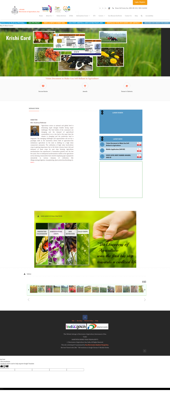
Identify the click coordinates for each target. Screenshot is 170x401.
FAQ (73, 321)
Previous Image (28, 300)
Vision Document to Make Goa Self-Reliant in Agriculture (72, 78)
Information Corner (83, 16)
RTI (94, 16)
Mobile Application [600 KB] (115, 149)
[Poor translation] (6, 366)
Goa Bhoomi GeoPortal (115, 16)
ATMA (71, 16)
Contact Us (128, 16)
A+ (106, 8)
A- (100, 8)
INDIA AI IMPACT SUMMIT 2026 (57, 23)
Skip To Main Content (6, 26)
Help (136, 16)
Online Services (61, 16)
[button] (12, 54)
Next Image (144, 300)
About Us (49, 16)
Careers (102, 16)
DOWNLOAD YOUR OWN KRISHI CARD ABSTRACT (125, 23)
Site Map (79, 321)
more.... (32, 162)
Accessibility (149, 16)
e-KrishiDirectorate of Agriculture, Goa (29, 11)
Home (41, 16)
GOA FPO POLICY (36, 23)
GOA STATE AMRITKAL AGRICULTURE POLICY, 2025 (88, 23)
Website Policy (88, 321)
